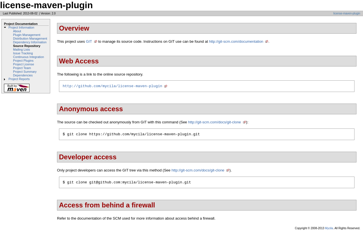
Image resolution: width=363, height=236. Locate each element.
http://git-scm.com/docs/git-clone (214, 123)
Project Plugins (23, 60)
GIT (89, 41)
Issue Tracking (23, 53)
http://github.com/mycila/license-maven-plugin (112, 86)
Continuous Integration (28, 57)
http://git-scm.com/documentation (236, 41)
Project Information (21, 27)
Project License (23, 64)
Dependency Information (30, 42)
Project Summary (25, 71)
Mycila (329, 230)
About (17, 31)
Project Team (22, 68)
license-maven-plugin (347, 13)
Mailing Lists (21, 49)
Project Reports (19, 79)
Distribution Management (30, 38)
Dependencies (23, 75)
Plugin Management (26, 35)
